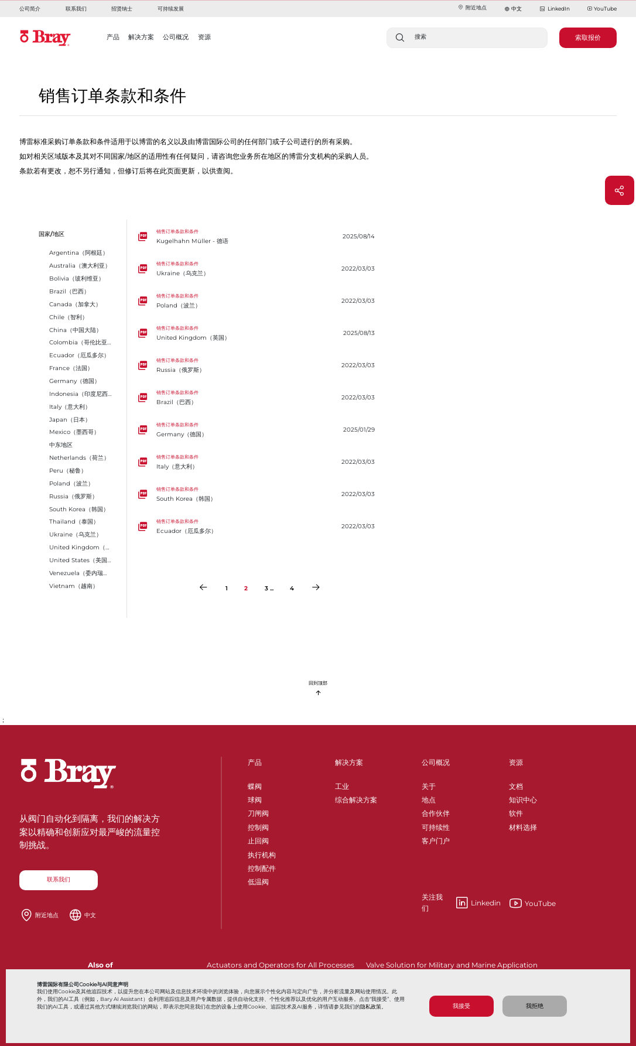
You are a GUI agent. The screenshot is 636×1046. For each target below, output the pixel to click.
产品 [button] (113, 37)
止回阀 (258, 839)
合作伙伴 (436, 811)
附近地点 (472, 7)
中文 (516, 8)
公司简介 (29, 8)
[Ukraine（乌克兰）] (259, 268)
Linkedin (461, 903)
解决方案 (349, 762)
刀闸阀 (258, 811)
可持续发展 (171, 8)
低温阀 (258, 880)
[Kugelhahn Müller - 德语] (259, 236)
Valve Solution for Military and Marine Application (452, 964)
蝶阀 (255, 784)
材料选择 (523, 825)
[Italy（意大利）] (259, 462)
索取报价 (588, 37)
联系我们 (76, 8)
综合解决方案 (356, 798)
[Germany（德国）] (259, 429)
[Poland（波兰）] (259, 301)
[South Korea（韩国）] (259, 494)
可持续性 (436, 825)
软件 (516, 811)
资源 (516, 762)
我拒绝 (534, 1006)
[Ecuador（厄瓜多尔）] (259, 526)
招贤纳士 (121, 8)
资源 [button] (204, 37)
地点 (429, 798)
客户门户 (436, 839)
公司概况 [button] (176, 37)
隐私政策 (370, 1007)
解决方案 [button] (141, 37)
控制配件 (262, 866)
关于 (429, 784)
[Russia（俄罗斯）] (259, 365)
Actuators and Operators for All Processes (280, 964)
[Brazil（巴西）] (259, 397)
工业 (342, 784)
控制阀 (258, 825)
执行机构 (262, 853)
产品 (255, 762)
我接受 (461, 1006)
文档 (516, 784)
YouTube (602, 9)
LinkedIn (554, 9)
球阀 (255, 798)
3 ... (269, 588)
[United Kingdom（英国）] (259, 333)
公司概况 (436, 762)
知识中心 (523, 798)
